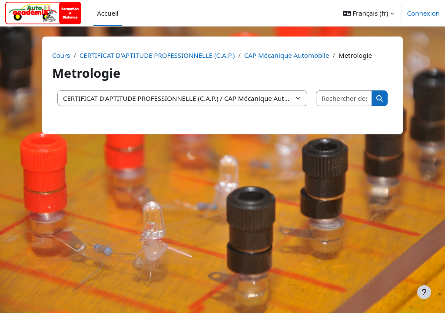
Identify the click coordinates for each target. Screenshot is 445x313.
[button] (368, 13)
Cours (61, 55)
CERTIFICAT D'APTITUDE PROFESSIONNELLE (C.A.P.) (157, 55)
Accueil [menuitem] (107, 13)
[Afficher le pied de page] (424, 292)
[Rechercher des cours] (344, 98)
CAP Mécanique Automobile (286, 55)
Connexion (423, 13)
